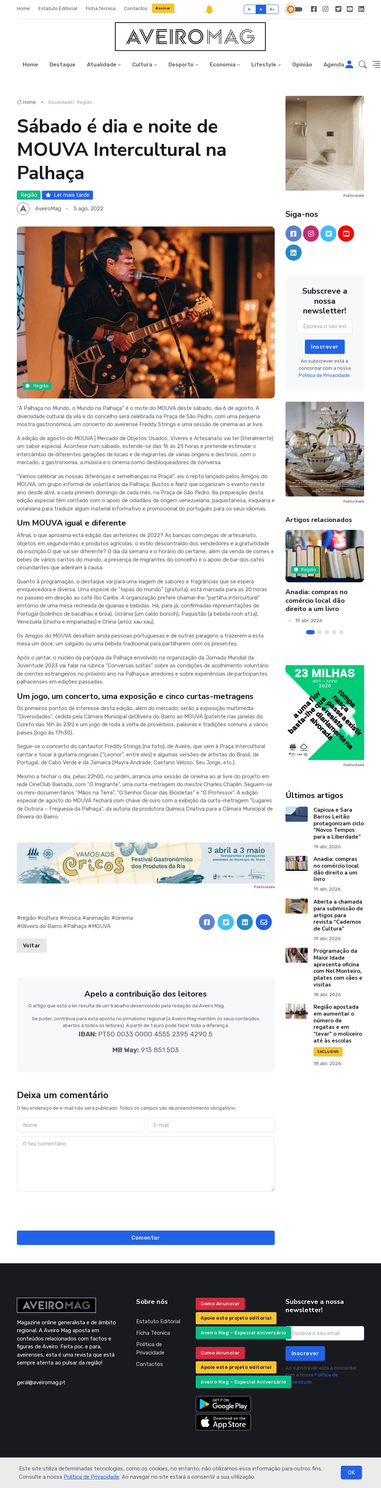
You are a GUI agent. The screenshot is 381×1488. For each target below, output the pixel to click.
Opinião (302, 64)
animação (98, 918)
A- (250, 9)
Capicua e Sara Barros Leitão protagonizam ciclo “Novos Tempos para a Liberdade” (338, 823)
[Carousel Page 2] (319, 632)
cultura (49, 918)
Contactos (136, 8)
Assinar (163, 8)
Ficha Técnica (101, 8)
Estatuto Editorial (57, 8)
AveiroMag (48, 208)
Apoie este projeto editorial (236, 1318)
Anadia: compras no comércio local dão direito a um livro (316, 600)
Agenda (334, 64)
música (72, 918)
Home (23, 8)
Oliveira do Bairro (41, 926)
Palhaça (77, 926)
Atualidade (101, 64)
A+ (272, 9)
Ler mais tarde (67, 195)
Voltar (32, 945)
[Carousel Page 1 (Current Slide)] (310, 632)
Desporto (181, 64)
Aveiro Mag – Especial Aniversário (243, 1332)
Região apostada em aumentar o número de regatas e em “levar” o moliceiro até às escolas (337, 1023)
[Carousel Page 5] (341, 632)
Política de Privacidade (91, 1477)
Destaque (62, 64)
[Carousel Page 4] (334, 632)
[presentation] (145, 1210)
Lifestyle (263, 64)
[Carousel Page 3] (327, 632)
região (28, 918)
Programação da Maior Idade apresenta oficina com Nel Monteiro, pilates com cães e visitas (337, 967)
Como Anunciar (220, 1303)
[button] (362, 64)
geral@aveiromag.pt (41, 1382)
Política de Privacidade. (325, 375)
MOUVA (101, 926)
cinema (124, 918)
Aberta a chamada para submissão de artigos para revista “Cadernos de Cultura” (338, 915)
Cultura (142, 64)
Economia (223, 64)
